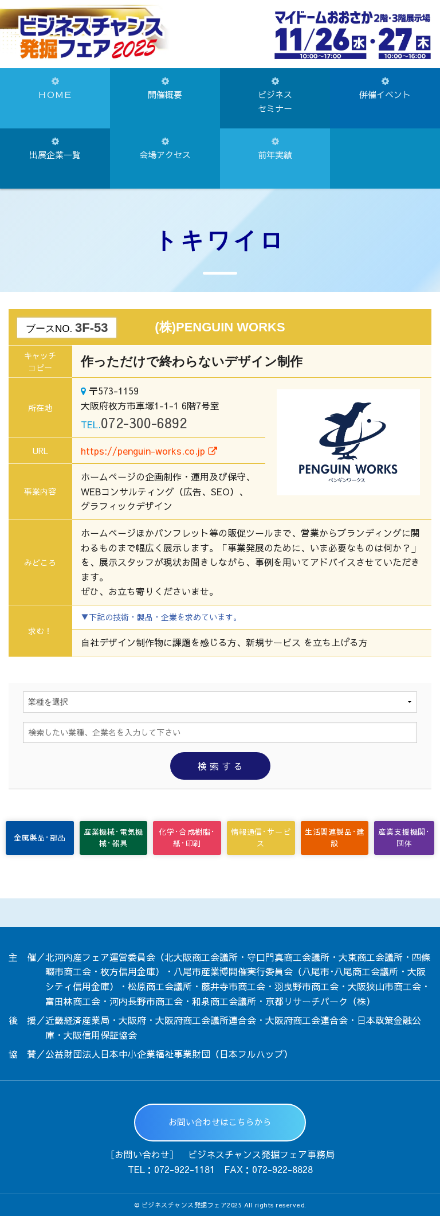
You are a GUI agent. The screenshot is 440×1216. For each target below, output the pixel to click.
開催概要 (165, 88)
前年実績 (275, 149)
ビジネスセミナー (275, 95)
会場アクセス (165, 149)
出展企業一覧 (55, 149)
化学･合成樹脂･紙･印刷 (187, 838)
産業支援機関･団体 (404, 838)
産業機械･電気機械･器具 (113, 838)
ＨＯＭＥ (55, 88)
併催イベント (385, 88)
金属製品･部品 (40, 837)
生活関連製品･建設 (334, 838)
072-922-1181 (184, 1169)
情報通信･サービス (260, 838)
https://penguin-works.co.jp (149, 450)
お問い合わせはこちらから (220, 1122)
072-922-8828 (282, 1169)
